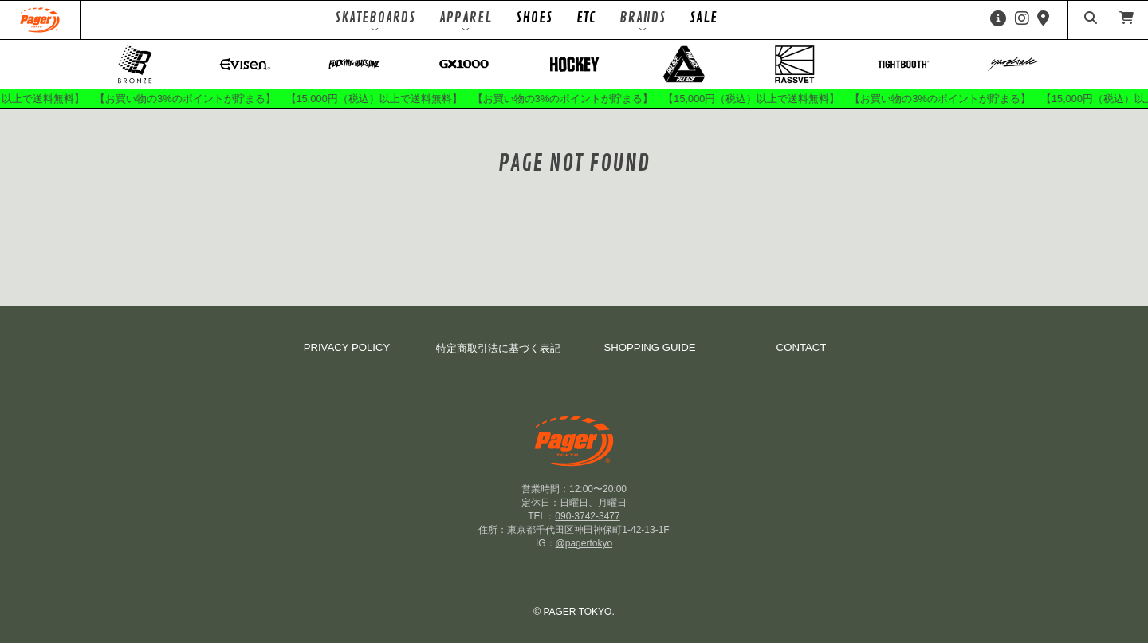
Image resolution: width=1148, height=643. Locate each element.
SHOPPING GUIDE (649, 347)
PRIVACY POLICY (347, 347)
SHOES (534, 17)
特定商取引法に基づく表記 (498, 348)
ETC (586, 17)
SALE (704, 17)
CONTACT (801, 347)
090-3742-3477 (587, 516)
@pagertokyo (584, 543)
